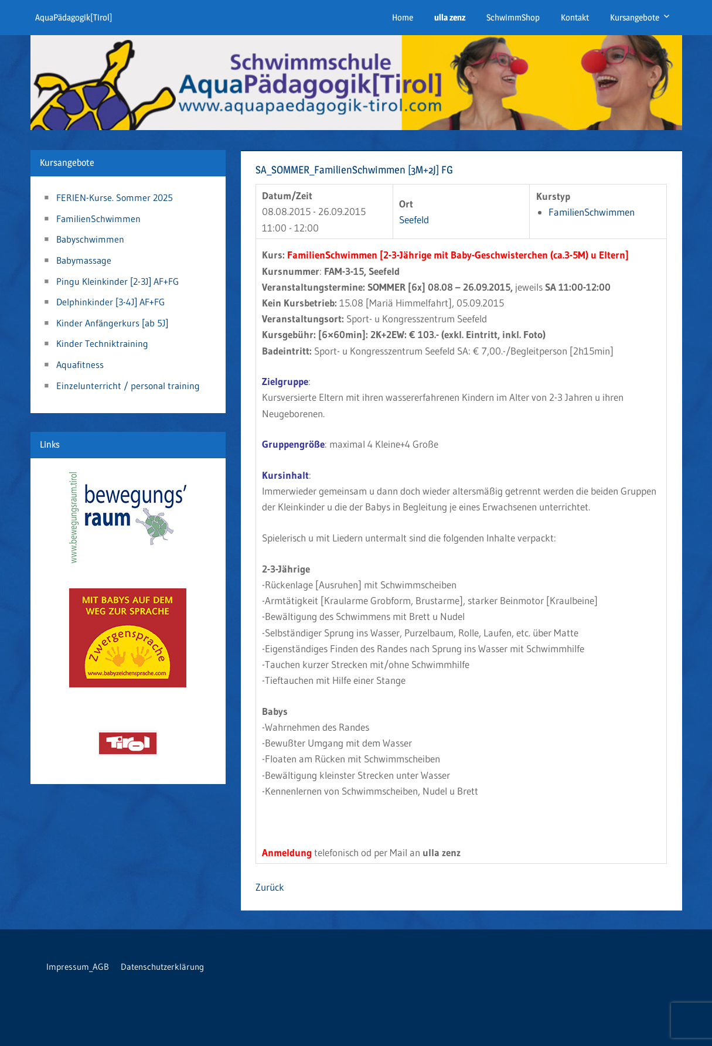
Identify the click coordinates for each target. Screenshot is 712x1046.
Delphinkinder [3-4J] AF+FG (110, 302)
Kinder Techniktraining (102, 343)
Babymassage (83, 260)
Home (402, 17)
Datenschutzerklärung (162, 966)
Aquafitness (80, 364)
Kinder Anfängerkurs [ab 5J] (112, 323)
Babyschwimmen (90, 239)
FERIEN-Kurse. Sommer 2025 (114, 197)
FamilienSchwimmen (592, 212)
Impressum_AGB (77, 966)
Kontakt (575, 17)
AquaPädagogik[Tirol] (74, 17)
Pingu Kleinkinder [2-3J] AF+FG (117, 281)
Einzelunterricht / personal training (128, 385)
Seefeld (414, 219)
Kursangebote (634, 17)
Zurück (269, 887)
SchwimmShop (513, 17)
